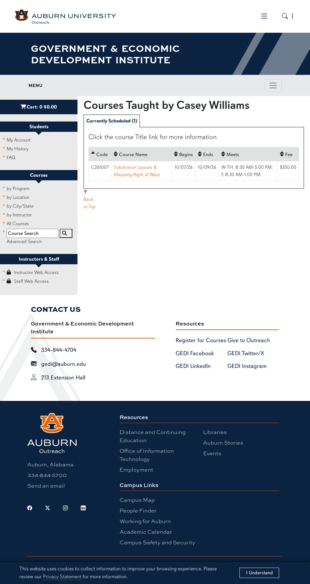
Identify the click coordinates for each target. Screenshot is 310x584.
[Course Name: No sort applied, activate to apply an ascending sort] (141, 154)
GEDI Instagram (247, 366)
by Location (18, 197)
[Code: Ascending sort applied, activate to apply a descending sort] (100, 154)
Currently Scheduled (111, 121)
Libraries (215, 432)
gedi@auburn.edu (63, 364)
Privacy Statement (62, 576)
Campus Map (137, 500)
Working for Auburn (145, 521)
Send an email (46, 485)
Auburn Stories (223, 442)
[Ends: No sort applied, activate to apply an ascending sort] (207, 154)
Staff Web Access (28, 281)
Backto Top (90, 199)
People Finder (138, 510)
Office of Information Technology (147, 455)
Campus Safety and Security (157, 542)
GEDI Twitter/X (245, 353)
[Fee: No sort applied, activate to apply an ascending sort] (288, 154)
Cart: (39, 107)
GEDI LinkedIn (193, 366)
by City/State (20, 206)
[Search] (66, 233)
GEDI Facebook (195, 353)
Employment (136, 469)
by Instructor (19, 215)
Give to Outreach (248, 340)
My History (17, 149)
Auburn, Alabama (50, 464)
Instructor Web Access (33, 272)
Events (212, 453)
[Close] (259, 573)
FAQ (11, 158)
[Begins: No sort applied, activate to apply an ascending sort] (183, 154)
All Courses (18, 224)
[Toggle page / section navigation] (273, 85)
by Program (18, 188)
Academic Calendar (146, 532)
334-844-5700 (47, 475)
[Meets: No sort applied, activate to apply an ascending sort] (248, 154)
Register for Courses (201, 340)
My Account (19, 140)
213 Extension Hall (63, 377)
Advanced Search (24, 242)
